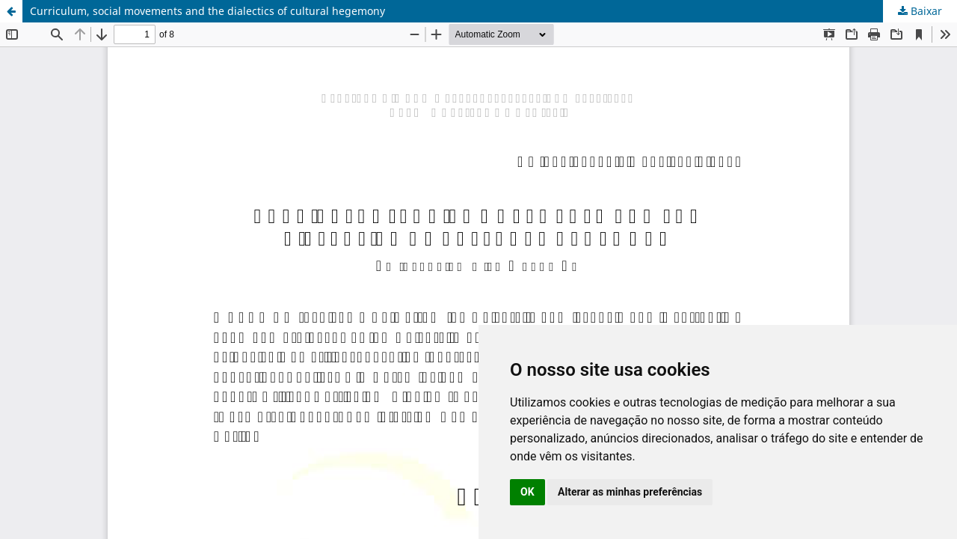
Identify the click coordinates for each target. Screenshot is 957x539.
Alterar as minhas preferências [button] (630, 492)
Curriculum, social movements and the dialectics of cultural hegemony (207, 11)
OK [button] (527, 492)
